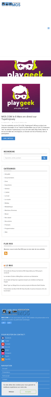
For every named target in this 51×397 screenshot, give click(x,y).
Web (25, 122)
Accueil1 (5, 368)
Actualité (16, 122)
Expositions (8, 185)
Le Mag (9, 265)
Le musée (8, 199)
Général (7, 188)
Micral (6, 214)
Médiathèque (9, 207)
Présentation (6, 372)
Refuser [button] (11, 392)
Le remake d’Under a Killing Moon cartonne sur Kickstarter (21, 276)
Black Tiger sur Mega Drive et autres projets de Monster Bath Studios (24, 285)
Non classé (8, 217)
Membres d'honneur (11, 210)
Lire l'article (8, 138)
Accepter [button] (28, 392)
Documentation (9, 178)
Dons (6, 181)
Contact (4, 379)
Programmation (9, 228)
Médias (22, 122)
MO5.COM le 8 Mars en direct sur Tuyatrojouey (19, 117)
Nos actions (8, 221)
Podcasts (7, 225)
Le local (7, 196)
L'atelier (7, 192)
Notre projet (5, 376)
